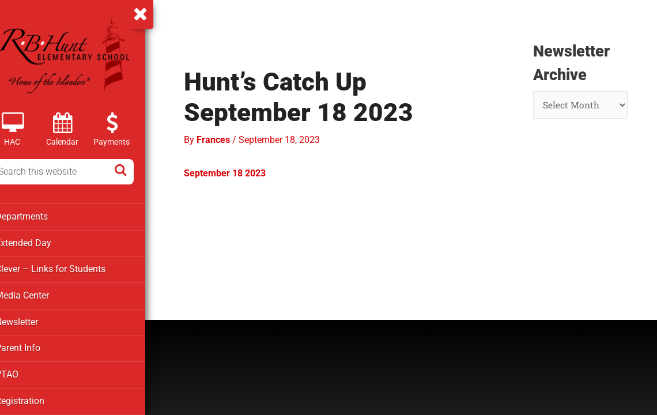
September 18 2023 (241, 170)
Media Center (37, 294)
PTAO (22, 372)
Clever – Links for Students (64, 268)
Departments (36, 216)
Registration (35, 398)
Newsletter (33, 320)
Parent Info (33, 346)
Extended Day (37, 242)
